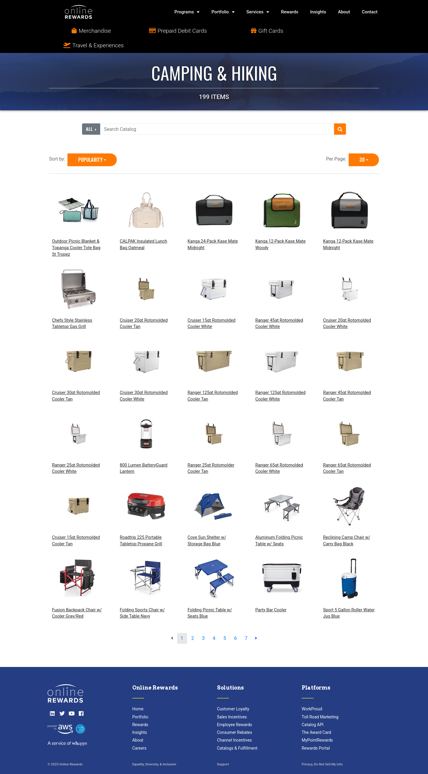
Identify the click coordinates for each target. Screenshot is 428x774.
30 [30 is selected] (362, 145)
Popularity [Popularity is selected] (90, 145)
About (344, 12)
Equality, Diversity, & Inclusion (154, 750)
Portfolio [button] (223, 12)
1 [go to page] (182, 624)
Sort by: (58, 144)
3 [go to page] (203, 624)
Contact (369, 12)
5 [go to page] (224, 624)
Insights (318, 12)
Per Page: (337, 144)
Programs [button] (187, 12)
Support (223, 750)
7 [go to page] (246, 624)
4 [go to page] (214, 624)
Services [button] (257, 12)
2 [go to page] (192, 624)
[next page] (256, 623)
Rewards (289, 12)
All (90, 114)
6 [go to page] (235, 624)
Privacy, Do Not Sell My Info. (323, 750)
